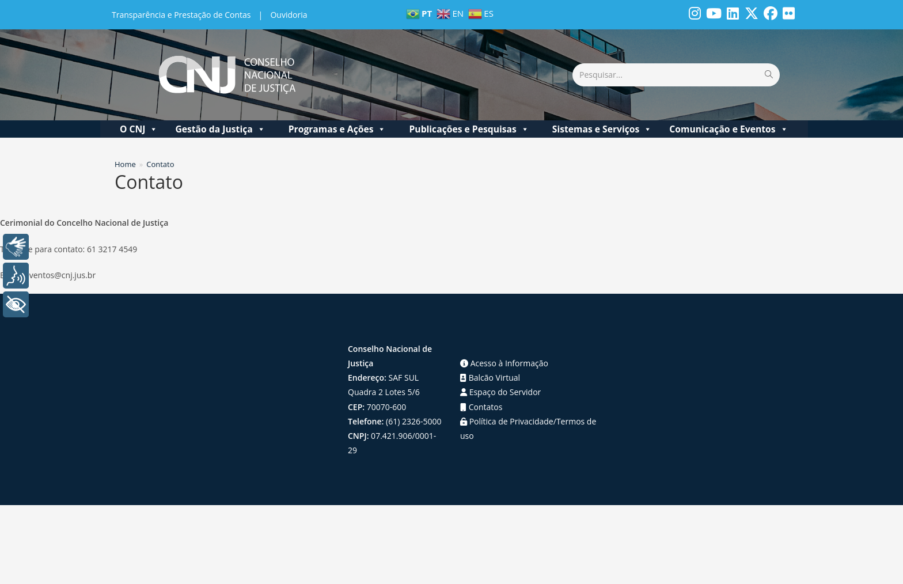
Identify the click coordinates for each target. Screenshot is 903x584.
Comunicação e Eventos (728, 129)
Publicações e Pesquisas (469, 129)
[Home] (125, 164)
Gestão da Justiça (220, 129)
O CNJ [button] (139, 129)
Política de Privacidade (506, 421)
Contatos (481, 406)
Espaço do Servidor (500, 391)
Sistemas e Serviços (602, 129)
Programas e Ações (337, 129)
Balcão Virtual (490, 377)
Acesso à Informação (504, 363)
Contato (160, 164)
